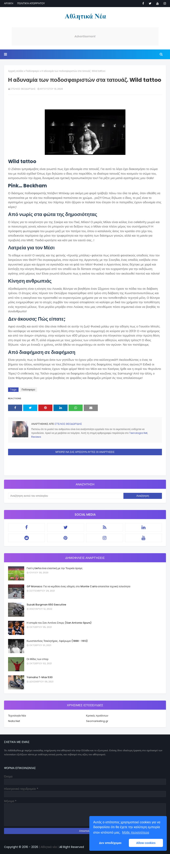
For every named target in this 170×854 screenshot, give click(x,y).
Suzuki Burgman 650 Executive (46, 604)
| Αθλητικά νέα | (48, 847)
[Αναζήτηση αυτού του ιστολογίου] (65, 496)
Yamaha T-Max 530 (40, 677)
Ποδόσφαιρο (32, 71)
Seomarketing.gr (97, 721)
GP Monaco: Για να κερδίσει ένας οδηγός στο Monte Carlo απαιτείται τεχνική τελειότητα (78, 586)
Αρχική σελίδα (15, 71)
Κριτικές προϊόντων (97, 716)
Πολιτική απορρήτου (31, 3)
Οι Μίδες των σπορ (37, 659)
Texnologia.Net (138, 433)
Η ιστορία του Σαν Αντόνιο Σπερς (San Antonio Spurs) (59, 623)
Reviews (36, 437)
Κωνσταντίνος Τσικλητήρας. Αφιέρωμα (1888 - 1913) (57, 641)
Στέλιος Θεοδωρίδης (22, 88)
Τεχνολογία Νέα (17, 716)
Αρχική (8, 3)
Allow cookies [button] (145, 843)
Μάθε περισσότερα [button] (135, 832)
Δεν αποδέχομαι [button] (110, 843)
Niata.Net (14, 721)
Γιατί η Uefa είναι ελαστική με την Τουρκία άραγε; (55, 568)
